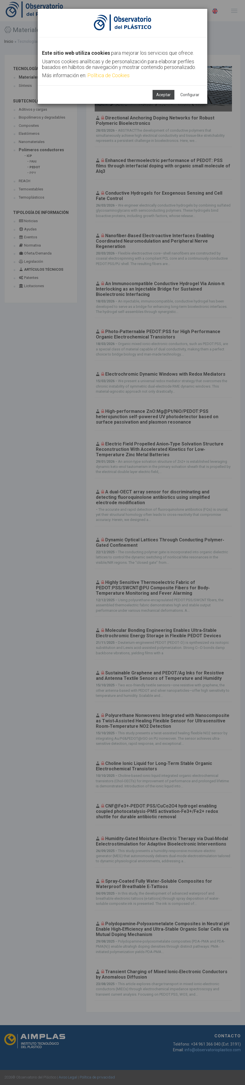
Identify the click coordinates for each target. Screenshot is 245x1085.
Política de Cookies (108, 75)
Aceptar (163, 94)
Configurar (189, 94)
